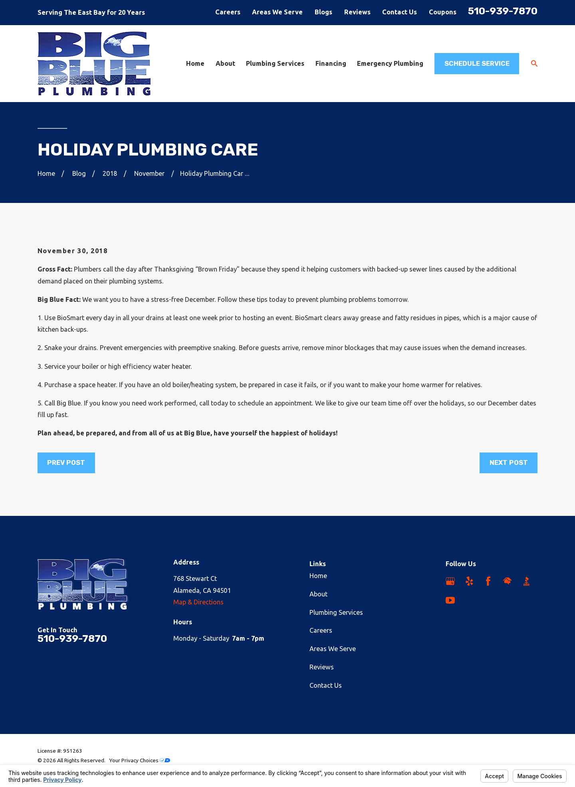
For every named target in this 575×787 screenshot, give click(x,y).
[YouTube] (450, 600)
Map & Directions (198, 602)
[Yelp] (469, 581)
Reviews (357, 12)
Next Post (509, 462)
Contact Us (399, 12)
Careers (227, 12)
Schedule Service (477, 63)
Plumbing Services (336, 612)
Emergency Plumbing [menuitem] (390, 63)
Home (318, 575)
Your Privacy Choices (139, 760)
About (318, 594)
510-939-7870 (502, 11)
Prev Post (66, 462)
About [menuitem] (225, 63)
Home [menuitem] (195, 63)
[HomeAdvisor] (507, 581)
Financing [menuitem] (330, 63)
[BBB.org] (526, 581)
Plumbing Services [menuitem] (275, 63)
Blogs (323, 12)
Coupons (442, 12)
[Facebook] (488, 581)
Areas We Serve (277, 12)
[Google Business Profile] (450, 581)
